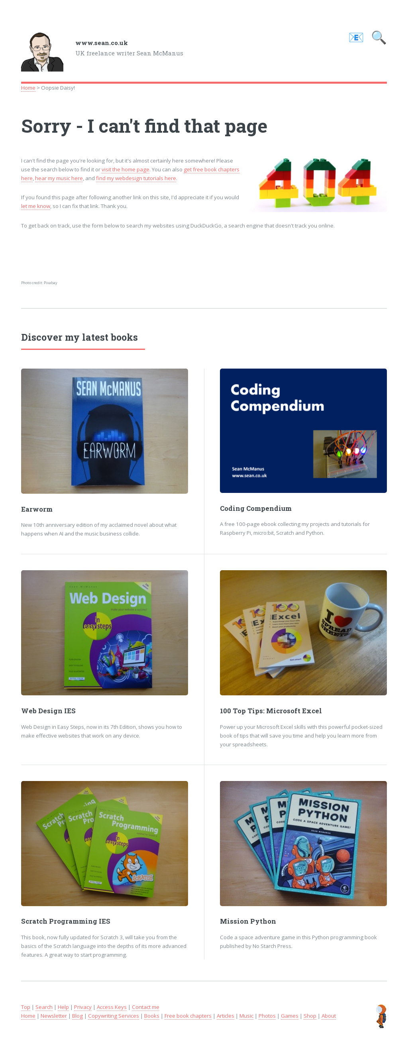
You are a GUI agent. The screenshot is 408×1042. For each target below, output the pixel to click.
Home (28, 87)
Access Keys (112, 1007)
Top (25, 1007)
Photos (267, 1015)
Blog (77, 1015)
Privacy (83, 1007)
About (329, 1015)
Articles (225, 1015)
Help (63, 1007)
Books (151, 1015)
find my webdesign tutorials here (136, 178)
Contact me (145, 1007)
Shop (310, 1015)
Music (246, 1015)
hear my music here (59, 178)
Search (44, 1007)
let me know (35, 206)
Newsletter (54, 1015)
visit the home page (125, 169)
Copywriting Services (113, 1015)
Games (289, 1015)
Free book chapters (188, 1015)
